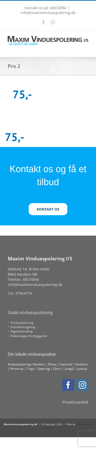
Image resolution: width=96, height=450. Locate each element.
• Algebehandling (20, 331)
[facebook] (68, 385)
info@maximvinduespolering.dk (48, 12)
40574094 (31, 279)
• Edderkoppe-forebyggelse (27, 336)
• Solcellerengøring (22, 327)
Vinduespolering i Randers (26, 364)
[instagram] (82, 385)
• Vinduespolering (21, 322)
